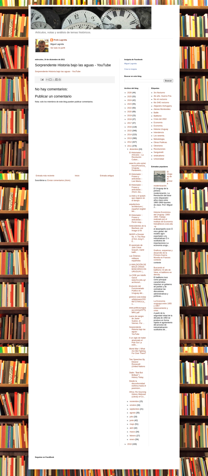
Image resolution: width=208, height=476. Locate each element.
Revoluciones (159, 149)
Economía (158, 122)
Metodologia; (159, 139)
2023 (129, 104)
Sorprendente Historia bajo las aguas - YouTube (57, 71)
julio (132, 417)
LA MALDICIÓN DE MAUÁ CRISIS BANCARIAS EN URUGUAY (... (137, 268)
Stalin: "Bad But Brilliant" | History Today (136, 375)
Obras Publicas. (161, 142)
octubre (133, 405)
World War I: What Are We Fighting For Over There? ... (137, 352)
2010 (129, 444)
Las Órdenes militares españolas (135, 258)
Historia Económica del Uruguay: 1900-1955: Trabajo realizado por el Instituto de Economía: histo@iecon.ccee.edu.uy (163, 219)
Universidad (159, 159)
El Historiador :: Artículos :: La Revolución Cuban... (136, 156)
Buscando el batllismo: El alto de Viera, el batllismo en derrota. (163, 271)
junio (132, 420)
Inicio (77, 176)
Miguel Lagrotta (130, 64)
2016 (129, 127)
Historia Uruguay (161, 129)
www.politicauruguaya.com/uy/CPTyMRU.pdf (137, 310)
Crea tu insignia (130, 69)
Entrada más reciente (45, 176)
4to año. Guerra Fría (162, 96)
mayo (132, 424)
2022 (129, 108)
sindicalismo (159, 156)
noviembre (134, 401)
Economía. (158, 126)
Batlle (156, 112)
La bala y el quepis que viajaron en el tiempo (137, 198)
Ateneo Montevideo (162, 109)
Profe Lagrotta (60, 40)
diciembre (134, 149)
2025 (129, 96)
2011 (129, 146)
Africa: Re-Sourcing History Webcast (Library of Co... (137, 394)
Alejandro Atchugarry (163, 106)
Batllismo (158, 116)
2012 (129, 142)
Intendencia (159, 132)
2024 (129, 100)
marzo (133, 432)
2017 (129, 123)
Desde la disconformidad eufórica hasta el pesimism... (137, 384)
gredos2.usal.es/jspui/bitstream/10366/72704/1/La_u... (137, 300)
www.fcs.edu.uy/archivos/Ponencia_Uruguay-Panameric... (137, 166)
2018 (129, 119)
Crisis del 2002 (160, 119)
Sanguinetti (158, 152)
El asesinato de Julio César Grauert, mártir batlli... (136, 248)
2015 (129, 131)
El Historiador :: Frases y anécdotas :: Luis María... (136, 177)
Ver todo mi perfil (57, 48)
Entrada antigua (107, 176)
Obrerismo (158, 146)
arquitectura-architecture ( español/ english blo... (137, 207)
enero (132, 439)
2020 (129, 112)
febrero (133, 436)
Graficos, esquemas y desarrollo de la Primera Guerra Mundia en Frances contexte (163, 255)
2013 (129, 138)
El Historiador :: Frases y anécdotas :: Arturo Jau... (136, 188)
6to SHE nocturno (161, 102)
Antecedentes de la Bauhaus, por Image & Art (137, 228)
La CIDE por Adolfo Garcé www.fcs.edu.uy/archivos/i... (137, 278)
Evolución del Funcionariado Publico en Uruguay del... (136, 289)
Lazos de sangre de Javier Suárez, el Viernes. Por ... (136, 319)
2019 (129, 115)
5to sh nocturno (160, 99)
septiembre (135, 409)
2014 (129, 134)
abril (132, 428)
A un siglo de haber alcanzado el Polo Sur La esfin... (137, 341)
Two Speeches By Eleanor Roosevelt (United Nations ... (137, 364)
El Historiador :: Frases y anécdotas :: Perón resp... (136, 218)
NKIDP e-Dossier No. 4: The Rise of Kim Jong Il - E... (137, 237)
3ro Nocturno (159, 92)
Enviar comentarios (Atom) (58, 180)
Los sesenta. (159, 136)
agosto (133, 413)
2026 (129, 92)
